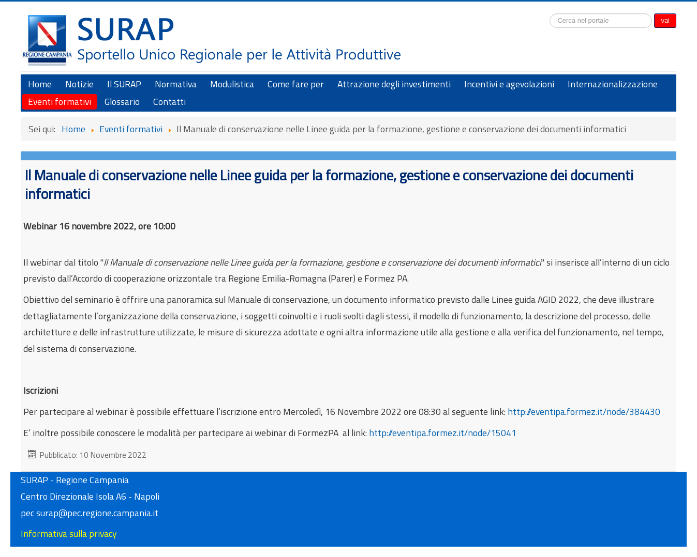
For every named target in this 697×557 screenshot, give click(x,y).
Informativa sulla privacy (69, 533)
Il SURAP (124, 84)
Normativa (176, 84)
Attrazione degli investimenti (394, 84)
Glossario (122, 102)
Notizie (79, 84)
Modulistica (232, 84)
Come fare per (296, 84)
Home (40, 84)
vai (665, 20)
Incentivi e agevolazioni (509, 84)
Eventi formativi (59, 102)
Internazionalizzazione (613, 84)
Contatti (169, 102)
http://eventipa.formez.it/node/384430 (584, 412)
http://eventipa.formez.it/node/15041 (449, 433)
